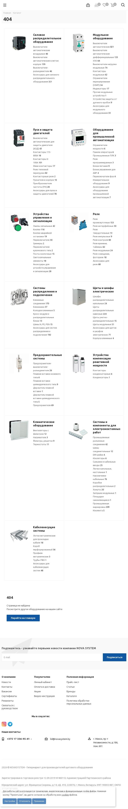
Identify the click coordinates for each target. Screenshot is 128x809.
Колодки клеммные (44, 310)
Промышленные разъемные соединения (101, 440)
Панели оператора (103, 152)
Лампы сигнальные (44, 226)
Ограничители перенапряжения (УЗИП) (101, 81)
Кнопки (38, 229)
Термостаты (41, 444)
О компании (9, 677)
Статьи (71, 686)
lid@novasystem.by (60, 739)
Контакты (7, 686)
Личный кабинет (43, 682)
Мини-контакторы (44, 166)
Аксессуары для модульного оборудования (102, 109)
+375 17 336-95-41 (18, 738)
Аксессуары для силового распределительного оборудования (46, 78)
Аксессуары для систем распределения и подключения (45, 331)
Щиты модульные (103, 324)
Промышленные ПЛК (104, 155)
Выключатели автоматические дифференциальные (105, 53)
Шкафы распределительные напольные (103, 300)
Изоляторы (99, 458)
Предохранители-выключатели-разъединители (42, 367)
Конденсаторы (101, 377)
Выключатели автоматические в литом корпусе (46, 60)
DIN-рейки (99, 455)
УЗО (96, 61)
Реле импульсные (102, 236)
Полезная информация (80, 677)
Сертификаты (9, 696)
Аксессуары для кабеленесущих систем (41, 567)
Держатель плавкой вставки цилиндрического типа (46, 398)
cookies (65, 795)
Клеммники (40, 307)
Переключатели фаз (104, 176)
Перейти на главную (23, 618)
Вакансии (7, 691)
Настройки (10, 801)
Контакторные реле (44, 176)
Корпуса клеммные (103, 338)
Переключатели (42, 240)
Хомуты (98, 489)
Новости (6, 682)
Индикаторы (101, 88)
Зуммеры (38, 243)
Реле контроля (102, 240)
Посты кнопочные (43, 254)
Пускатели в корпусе (45, 180)
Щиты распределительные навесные (103, 310)
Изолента (98, 510)
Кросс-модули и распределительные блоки (43, 317)
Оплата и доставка (44, 686)
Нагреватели (40, 437)
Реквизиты (8, 700)
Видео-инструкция (44, 696)
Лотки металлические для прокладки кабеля (44, 539)
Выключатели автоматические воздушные (41, 50)
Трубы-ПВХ (39, 560)
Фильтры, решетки (43, 441)
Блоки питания (101, 166)
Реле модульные (103, 250)
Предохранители (43, 405)
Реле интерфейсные (104, 226)
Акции (37, 691)
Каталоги (72, 696)
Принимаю (39, 801)
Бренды (71, 691)
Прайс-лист (73, 682)
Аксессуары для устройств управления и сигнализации (44, 267)
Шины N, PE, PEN (42, 324)
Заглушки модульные (104, 493)
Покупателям (42, 677)
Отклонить (24, 801)
